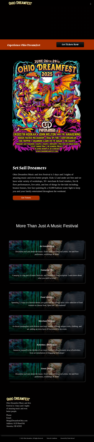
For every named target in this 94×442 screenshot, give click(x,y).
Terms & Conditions (52, 438)
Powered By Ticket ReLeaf (67, 438)
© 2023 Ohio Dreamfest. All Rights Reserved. (31, 438)
